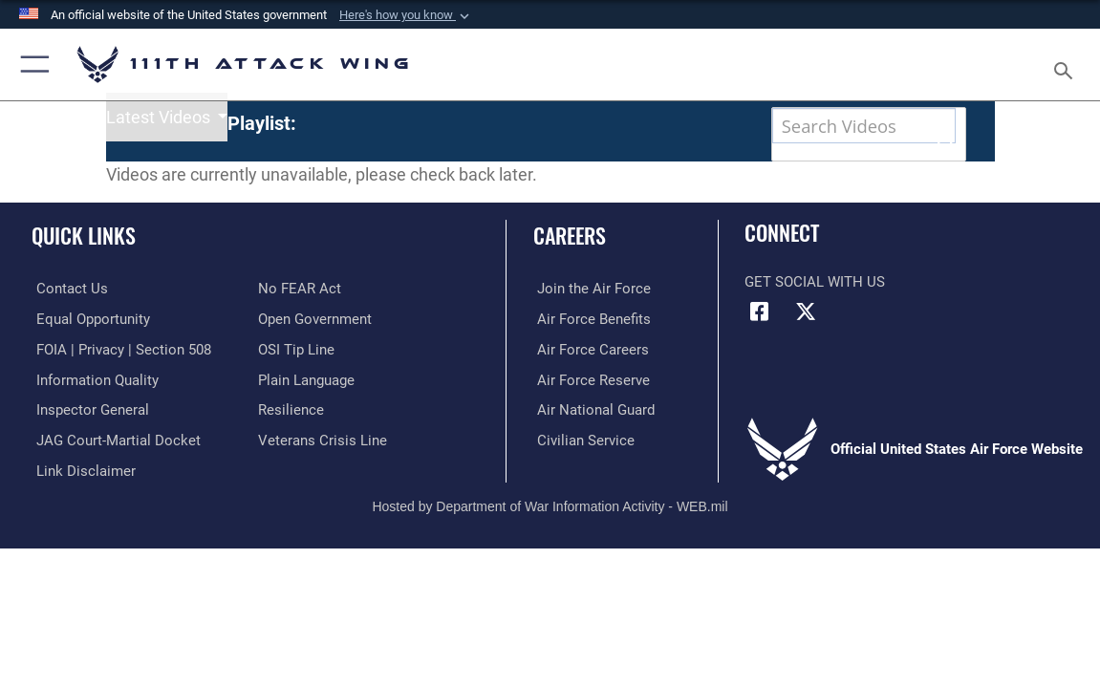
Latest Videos (160, 161)
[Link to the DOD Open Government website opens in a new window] (315, 353)
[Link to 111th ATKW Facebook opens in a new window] (758, 346)
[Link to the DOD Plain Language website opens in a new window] (306, 412)
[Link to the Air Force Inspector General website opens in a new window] (88, 443)
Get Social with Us (814, 317)
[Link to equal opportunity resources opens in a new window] (88, 353)
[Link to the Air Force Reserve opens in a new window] (589, 412)
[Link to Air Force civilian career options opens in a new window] (582, 473)
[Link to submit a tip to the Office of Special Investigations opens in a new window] (296, 383)
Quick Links (84, 270)
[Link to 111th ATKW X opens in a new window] (805, 346)
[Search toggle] (1066, 65)
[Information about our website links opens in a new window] (81, 502)
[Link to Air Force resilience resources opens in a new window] (291, 443)
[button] (406, 15)
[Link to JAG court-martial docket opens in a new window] (114, 473)
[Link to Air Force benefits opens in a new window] (590, 353)
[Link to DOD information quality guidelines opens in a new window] (93, 412)
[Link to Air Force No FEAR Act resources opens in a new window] (299, 323)
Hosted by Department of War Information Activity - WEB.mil (549, 537)
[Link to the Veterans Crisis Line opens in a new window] (322, 473)
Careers (569, 270)
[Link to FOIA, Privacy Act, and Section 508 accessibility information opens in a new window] (119, 383)
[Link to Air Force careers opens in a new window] (589, 383)
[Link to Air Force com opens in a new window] (590, 323)
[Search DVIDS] (830, 125)
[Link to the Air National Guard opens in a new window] (592, 443)
